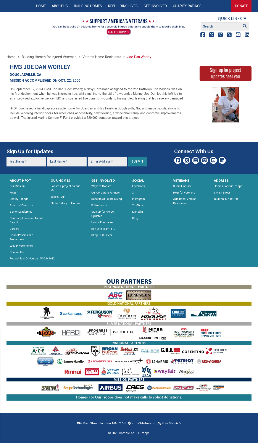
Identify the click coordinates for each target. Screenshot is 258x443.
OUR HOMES (60, 180)
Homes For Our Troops (228, 186)
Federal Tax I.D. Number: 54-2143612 (32, 258)
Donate (241, 6)
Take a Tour (58, 196)
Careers (14, 228)
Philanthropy (99, 205)
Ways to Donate (101, 186)
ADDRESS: (221, 180)
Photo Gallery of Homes (65, 203)
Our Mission (17, 186)
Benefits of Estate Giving (106, 198)
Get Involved (155, 6)
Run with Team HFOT (104, 228)
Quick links (230, 18)
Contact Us (17, 252)
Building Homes (88, 6)
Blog (135, 218)
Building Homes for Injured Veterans (49, 57)
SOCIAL (138, 180)
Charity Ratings (187, 6)
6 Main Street (222, 192)
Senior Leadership (21, 211)
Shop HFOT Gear (101, 235)
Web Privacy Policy (21, 245)
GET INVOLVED (103, 180)
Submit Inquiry (182, 186)
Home (41, 6)
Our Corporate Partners (105, 192)
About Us (60, 6)
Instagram (138, 198)
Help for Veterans (184, 192)
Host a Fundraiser (102, 222)
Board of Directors (21, 205)
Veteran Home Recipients (101, 57)
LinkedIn (137, 211)
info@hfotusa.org (144, 423)
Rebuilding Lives (123, 6)
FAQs (13, 192)
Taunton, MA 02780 (226, 198)
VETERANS (181, 180)
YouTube (137, 205)
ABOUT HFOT (20, 180)
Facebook (138, 186)
